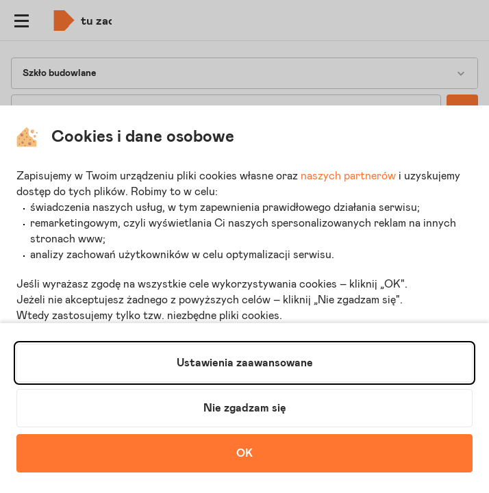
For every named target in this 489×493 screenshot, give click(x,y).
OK (244, 453)
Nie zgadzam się (244, 408)
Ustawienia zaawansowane (245, 362)
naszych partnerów (348, 175)
